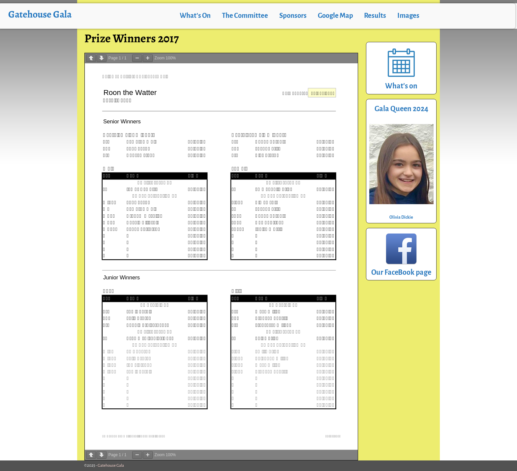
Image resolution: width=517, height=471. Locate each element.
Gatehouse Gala (40, 14)
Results (375, 15)
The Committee (245, 15)
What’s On (195, 15)
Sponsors (293, 15)
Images (408, 15)
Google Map (335, 15)
